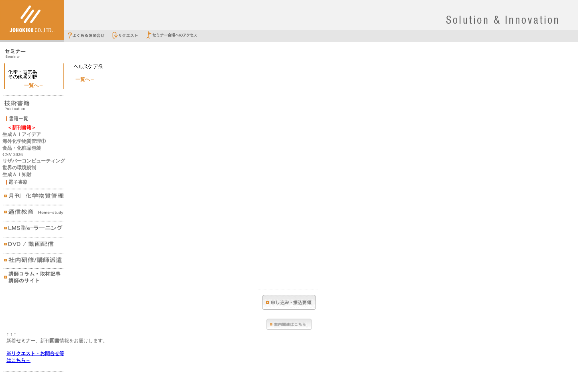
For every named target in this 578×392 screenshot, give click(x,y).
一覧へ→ (33, 85)
